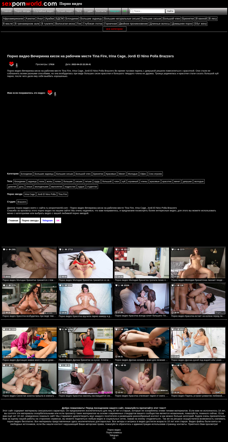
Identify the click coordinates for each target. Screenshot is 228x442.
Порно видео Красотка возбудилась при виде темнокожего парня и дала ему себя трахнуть (30, 316)
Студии (89, 11)
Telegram (115, 11)
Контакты (101, 11)
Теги (78, 11)
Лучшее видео (65, 11)
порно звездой (80, 213)
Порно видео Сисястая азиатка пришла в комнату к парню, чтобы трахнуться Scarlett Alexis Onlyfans (30, 396)
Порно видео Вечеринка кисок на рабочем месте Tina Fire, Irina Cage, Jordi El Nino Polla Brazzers (90, 56)
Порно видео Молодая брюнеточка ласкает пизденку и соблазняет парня (198, 280)
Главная (6, 11)
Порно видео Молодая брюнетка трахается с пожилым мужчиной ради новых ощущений (30, 280)
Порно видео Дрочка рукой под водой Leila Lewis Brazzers (198, 360)
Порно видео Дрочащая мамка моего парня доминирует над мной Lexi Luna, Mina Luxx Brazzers (30, 360)
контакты (182, 424)
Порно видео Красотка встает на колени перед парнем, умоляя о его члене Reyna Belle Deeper (198, 316)
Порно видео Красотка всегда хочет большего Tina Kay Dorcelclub (142, 315)
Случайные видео (44, 11)
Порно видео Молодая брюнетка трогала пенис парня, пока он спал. (142, 280)
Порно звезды (22, 11)
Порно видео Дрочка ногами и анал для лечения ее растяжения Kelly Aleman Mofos (142, 360)
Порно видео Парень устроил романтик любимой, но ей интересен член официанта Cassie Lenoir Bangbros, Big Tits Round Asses (198, 396)
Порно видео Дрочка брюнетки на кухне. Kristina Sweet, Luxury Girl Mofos (86, 360)
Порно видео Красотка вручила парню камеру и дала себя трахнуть (86, 316)
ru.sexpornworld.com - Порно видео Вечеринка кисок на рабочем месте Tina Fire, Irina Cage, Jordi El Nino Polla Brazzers (111, 207)
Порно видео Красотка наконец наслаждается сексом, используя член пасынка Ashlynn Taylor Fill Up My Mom (86, 396)
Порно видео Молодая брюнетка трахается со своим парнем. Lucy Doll (86, 280)
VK (124, 11)
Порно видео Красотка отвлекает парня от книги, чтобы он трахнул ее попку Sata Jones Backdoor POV (142, 396)
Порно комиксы (114, 432)
